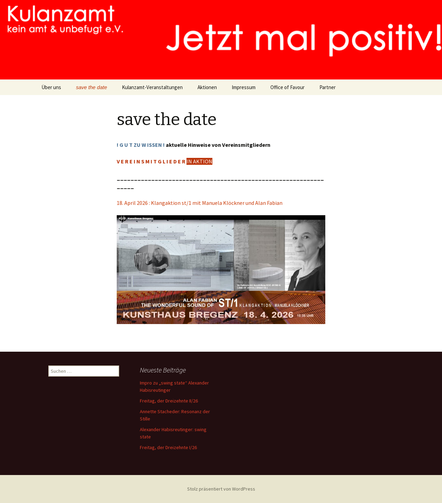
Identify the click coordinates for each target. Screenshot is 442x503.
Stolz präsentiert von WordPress (221, 489)
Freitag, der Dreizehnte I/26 (168, 447)
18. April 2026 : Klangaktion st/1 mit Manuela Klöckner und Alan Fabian (199, 202)
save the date (91, 87)
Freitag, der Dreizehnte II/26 (169, 401)
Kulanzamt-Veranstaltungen (152, 87)
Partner (327, 87)
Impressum (244, 87)
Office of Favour (287, 87)
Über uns (51, 87)
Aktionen (207, 87)
